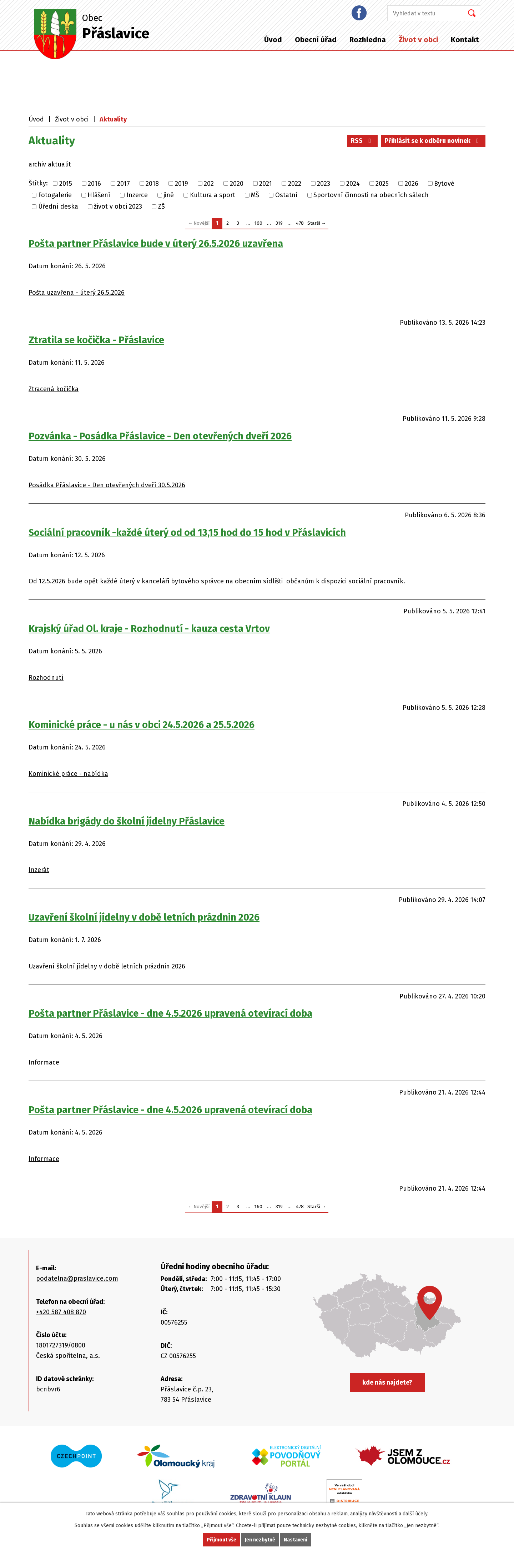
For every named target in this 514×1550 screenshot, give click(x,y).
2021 (265, 184)
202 (209, 184)
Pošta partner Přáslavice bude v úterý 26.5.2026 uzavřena (156, 243)
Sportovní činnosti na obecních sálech (371, 195)
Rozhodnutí (46, 678)
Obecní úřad (316, 39)
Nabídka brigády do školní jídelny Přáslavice (127, 821)
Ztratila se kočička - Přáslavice (96, 340)
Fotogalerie (55, 195)
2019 (181, 184)
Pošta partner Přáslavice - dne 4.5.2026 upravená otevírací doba (170, 1013)
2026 (411, 184)
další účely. (415, 1514)
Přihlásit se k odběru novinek (433, 141)
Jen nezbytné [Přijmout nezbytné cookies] (260, 1540)
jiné (168, 195)
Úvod (273, 39)
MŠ (255, 195)
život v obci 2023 (118, 206)
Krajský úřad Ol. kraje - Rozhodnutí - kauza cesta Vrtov (149, 628)
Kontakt (465, 39)
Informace (44, 1062)
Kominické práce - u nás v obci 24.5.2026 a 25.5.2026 (142, 725)
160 (258, 223)
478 (300, 223)
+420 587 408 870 (61, 1312)
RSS (362, 141)
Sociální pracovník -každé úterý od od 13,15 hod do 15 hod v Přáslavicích (187, 532)
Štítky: (38, 183)
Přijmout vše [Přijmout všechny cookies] (221, 1540)
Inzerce (137, 195)
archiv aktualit (50, 164)
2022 (294, 184)
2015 (65, 184)
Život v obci (418, 39)
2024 (353, 184)
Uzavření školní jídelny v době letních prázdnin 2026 (144, 917)
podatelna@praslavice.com (77, 1278)
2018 (152, 184)
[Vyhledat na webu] (423, 13)
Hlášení (98, 195)
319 (279, 223)
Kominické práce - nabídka (68, 774)
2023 (323, 184)
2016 (94, 184)
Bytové (444, 184)
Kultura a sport (212, 195)
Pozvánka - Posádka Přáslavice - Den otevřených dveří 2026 (160, 436)
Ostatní (286, 195)
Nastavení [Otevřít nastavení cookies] (295, 1540)
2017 (123, 184)
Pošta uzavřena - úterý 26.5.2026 (77, 292)
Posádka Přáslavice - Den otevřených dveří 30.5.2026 (107, 485)
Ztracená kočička (54, 389)
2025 (382, 184)
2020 (236, 184)
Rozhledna (367, 39)
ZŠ (161, 206)
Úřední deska (58, 206)
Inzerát (39, 870)
